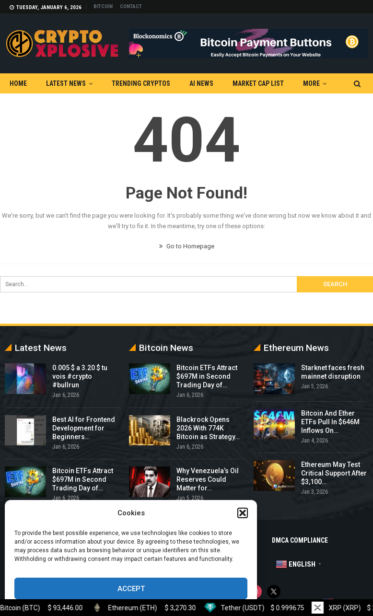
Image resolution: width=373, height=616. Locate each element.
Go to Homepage (186, 246)
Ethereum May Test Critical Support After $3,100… (334, 473)
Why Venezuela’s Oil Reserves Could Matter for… (207, 479)
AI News (201, 83)
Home (18, 83)
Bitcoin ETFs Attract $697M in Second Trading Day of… (82, 479)
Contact (131, 6)
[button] (242, 513)
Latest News (66, 83)
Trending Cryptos (141, 83)
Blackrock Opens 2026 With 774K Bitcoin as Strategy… (208, 428)
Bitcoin (103, 6)
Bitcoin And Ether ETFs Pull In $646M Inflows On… (330, 421)
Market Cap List (258, 83)
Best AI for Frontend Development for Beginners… (83, 428)
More (311, 83)
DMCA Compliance (300, 540)
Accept (131, 588)
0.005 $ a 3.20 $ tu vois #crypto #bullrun (79, 376)
